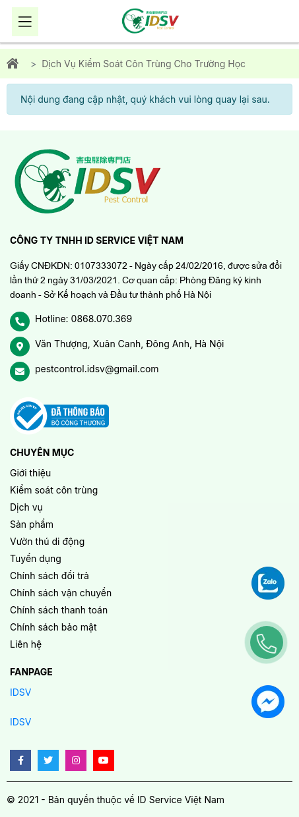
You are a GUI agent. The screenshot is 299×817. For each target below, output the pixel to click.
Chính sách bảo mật (53, 627)
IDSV (21, 692)
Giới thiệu (30, 472)
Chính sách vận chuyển (61, 592)
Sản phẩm (31, 524)
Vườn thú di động (47, 541)
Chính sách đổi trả (49, 575)
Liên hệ (26, 644)
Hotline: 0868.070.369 (83, 318)
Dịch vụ (26, 507)
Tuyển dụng (35, 558)
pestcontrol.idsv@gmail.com (97, 368)
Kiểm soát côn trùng (54, 489)
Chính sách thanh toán (59, 609)
